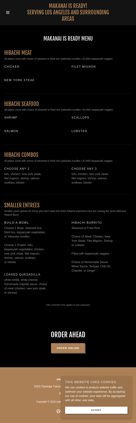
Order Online (68, 348)
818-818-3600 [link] (68, 393)
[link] (68, 19)
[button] (13, 12)
